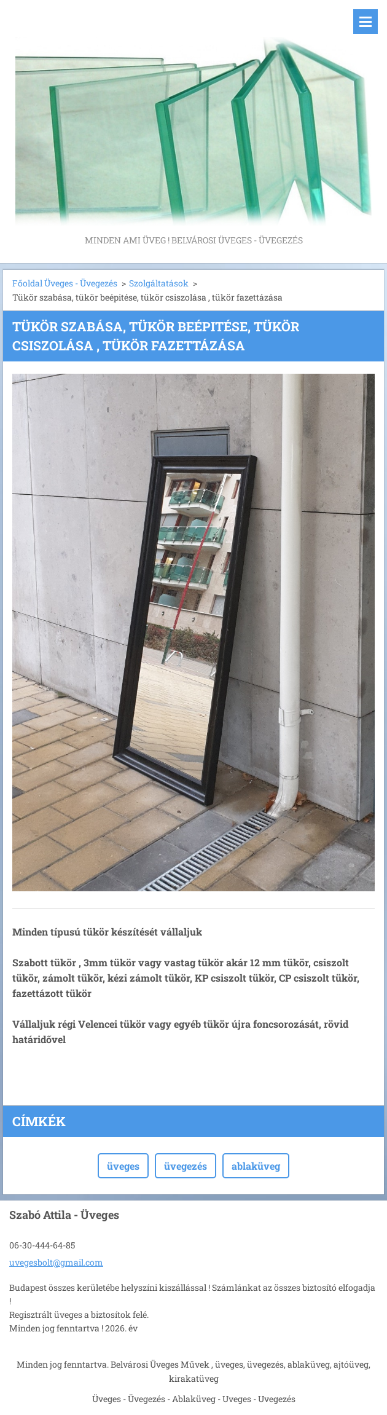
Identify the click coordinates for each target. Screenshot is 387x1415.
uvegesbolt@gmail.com (56, 1262)
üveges (123, 1165)
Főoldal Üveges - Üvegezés (64, 283)
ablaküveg (256, 1165)
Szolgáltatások (159, 283)
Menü (365, 21)
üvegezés (185, 1165)
